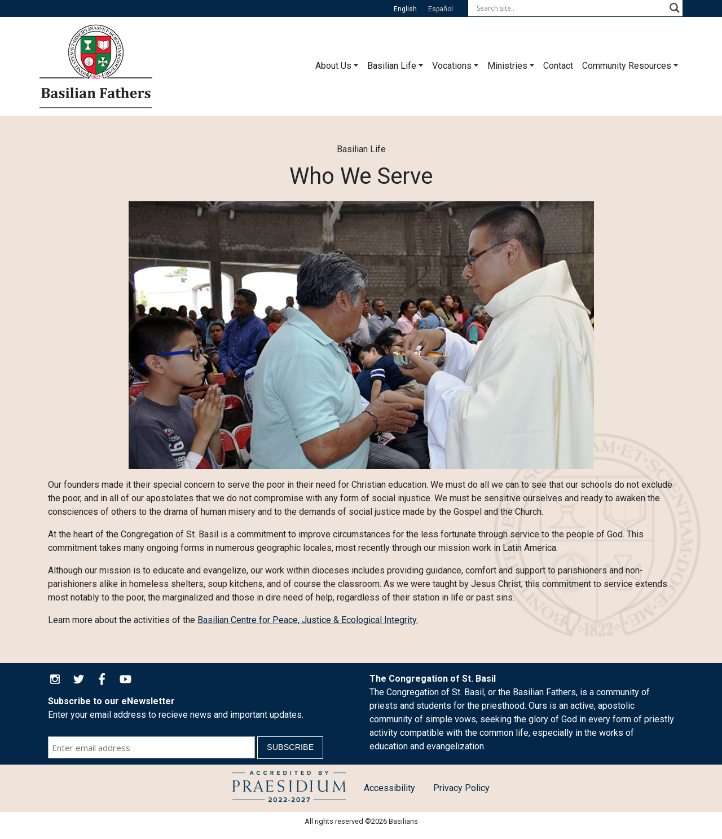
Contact (558, 65)
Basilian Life (391, 65)
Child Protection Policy (289, 788)
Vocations (452, 65)
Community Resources (626, 65)
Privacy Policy (461, 788)
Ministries (507, 65)
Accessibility (389, 788)
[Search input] (570, 8)
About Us (333, 65)
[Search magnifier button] (675, 8)
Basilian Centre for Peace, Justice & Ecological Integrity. (307, 620)
